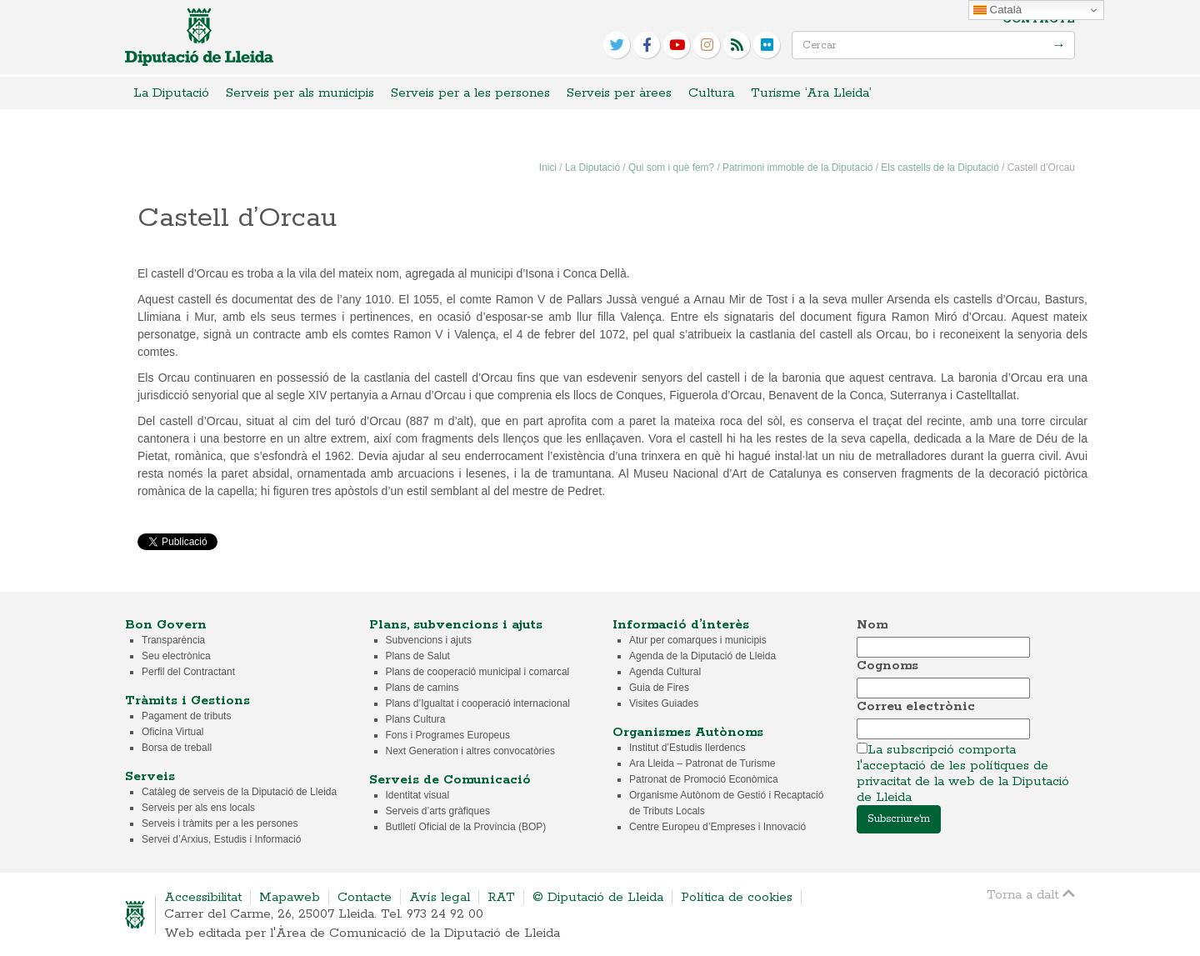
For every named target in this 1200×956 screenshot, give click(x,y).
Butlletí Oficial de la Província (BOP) (466, 827)
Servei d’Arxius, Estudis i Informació (221, 839)
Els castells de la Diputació (939, 167)
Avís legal (439, 897)
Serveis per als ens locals (198, 807)
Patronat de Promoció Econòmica (703, 779)
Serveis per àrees (619, 93)
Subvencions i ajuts (429, 640)
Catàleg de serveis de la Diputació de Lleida (239, 792)
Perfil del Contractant (188, 672)
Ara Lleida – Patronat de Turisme (702, 763)
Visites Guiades (663, 703)
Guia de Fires (659, 687)
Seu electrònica (176, 656)
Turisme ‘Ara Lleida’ (811, 93)
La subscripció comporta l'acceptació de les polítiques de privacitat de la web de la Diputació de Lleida (963, 773)
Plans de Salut (418, 656)
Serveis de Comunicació (450, 780)
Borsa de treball (177, 747)
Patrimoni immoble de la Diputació (797, 167)
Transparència (173, 640)
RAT (501, 897)
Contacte (1038, 20)
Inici (548, 167)
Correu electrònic (916, 706)
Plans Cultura (416, 719)
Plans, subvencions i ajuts (455, 625)
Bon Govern (166, 625)
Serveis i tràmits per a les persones (220, 823)
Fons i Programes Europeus (448, 735)
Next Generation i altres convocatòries (470, 751)
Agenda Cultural (665, 672)
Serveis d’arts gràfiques (438, 811)
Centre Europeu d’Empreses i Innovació (717, 827)
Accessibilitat (203, 897)
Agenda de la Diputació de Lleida (702, 656)
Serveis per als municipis (300, 93)
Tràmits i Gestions (187, 700)
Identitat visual (418, 795)
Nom (872, 625)
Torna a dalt (1031, 894)
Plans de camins (422, 687)
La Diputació (171, 93)
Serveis (150, 776)
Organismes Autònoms (687, 732)
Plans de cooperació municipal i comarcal (478, 672)
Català (997, 10)
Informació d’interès (680, 625)
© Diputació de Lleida (597, 897)
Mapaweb (289, 897)
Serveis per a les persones (470, 93)
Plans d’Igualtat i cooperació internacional (478, 703)
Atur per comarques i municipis (698, 640)
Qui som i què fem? (671, 167)
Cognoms (887, 665)
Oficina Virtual (172, 732)
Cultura (711, 93)
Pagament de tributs (186, 716)
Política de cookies (736, 897)
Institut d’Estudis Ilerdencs (687, 747)
